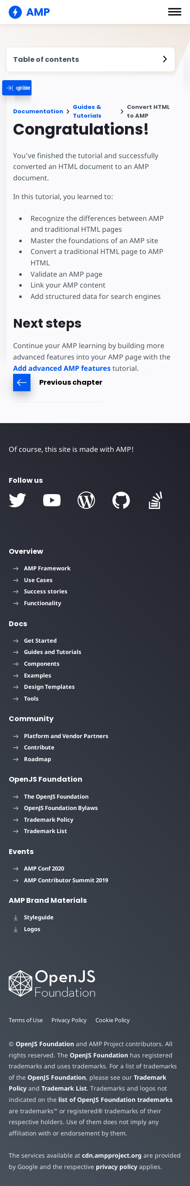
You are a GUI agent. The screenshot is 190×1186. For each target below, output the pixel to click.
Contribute (33, 747)
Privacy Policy (69, 1020)
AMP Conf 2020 (38, 868)
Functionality (37, 603)
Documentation (38, 111)
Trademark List (40, 831)
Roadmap (32, 759)
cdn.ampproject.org (112, 1155)
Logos (27, 929)
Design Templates (44, 687)
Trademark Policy (43, 819)
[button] (174, 11)
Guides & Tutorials (87, 111)
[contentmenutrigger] (90, 59)
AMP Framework (42, 568)
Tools (26, 698)
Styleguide (33, 917)
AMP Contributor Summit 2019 (60, 880)
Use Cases (33, 580)
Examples (32, 675)
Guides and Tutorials (47, 652)
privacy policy (116, 1166)
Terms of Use (26, 1020)
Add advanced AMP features (62, 368)
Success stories (40, 591)
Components (36, 664)
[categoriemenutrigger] (34, 87)
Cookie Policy (112, 1020)
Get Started (35, 640)
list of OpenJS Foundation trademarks (115, 1099)
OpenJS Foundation (45, 1044)
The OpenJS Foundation (50, 796)
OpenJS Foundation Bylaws (55, 808)
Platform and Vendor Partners (61, 736)
